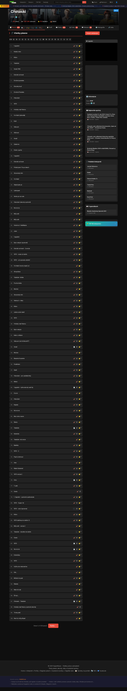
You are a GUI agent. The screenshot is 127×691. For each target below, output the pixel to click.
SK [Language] (111, 2)
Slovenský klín (18, 174)
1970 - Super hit (19, 505)
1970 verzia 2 (18, 476)
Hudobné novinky (57, 674)
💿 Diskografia (100, 27)
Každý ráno (18, 52)
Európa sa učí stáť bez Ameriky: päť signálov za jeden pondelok (29, 685)
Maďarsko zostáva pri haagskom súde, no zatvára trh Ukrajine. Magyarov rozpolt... (34, 687)
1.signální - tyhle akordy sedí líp (24, 389)
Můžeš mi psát (19, 581)
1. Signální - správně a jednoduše (25, 500)
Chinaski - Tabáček (20, 604)
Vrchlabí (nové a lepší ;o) (22, 267)
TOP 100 (38, 2)
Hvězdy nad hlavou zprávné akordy (26, 610)
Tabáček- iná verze (20, 442)
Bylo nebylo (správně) (21, 244)
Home (23, 674)
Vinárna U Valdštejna (21, 226)
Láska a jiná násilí (20, 313)
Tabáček (17, 63)
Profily (36, 674)
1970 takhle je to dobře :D (22, 523)
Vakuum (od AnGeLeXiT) (22, 343)
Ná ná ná (17, 412)
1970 (15, 104)
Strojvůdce (17, 273)
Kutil (15, 121)
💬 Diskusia (87, 27)
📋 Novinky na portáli (82, 674)
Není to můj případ (20, 622)
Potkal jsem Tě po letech (22, 168)
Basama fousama (19, 360)
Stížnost (16, 133)
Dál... (15, 575)
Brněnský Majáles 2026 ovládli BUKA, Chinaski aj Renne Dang (79, 6)
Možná (16, 290)
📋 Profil (49, 27)
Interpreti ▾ (23, 2)
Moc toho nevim (19, 418)
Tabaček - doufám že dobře (23, 535)
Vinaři (16, 139)
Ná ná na (17, 209)
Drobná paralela (19, 81)
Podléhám (17, 366)
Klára (15, 57)
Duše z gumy (18, 151)
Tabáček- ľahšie (19, 279)
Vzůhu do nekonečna (21, 570)
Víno (15, 482)
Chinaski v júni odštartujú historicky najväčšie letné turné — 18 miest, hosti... (34, 6)
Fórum (94, 2)
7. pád (16, 488)
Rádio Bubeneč (19, 471)
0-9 (11, 39)
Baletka (16, 447)
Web (116, 10)
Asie (15, 465)
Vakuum (16, 127)
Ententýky (17, 558)
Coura (16, 395)
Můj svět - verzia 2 (20, 529)
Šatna (16, 424)
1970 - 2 (16, 453)
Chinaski (18, 11)
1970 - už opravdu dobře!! (22, 261)
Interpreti (29, 674)
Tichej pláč (17, 616)
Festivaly (45, 2)
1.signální (17, 46)
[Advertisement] (46, 645)
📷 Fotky (73, 27)
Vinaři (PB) (17, 69)
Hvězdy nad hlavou (20, 110)
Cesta (16, 494)
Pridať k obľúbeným (92, 33)
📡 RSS (93, 674)
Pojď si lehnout (19, 459)
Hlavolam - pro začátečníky (23, 377)
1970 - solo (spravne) (21, 511)
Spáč (15, 372)
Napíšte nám (69, 674)
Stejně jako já (18, 185)
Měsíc (16, 383)
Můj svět (17, 215)
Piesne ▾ (31, 2)
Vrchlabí (16, 180)
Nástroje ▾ (103, 2)
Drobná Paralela (19, 92)
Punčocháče (18, 284)
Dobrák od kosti (19, 75)
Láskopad (17, 191)
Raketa (16, 587)
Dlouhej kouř (18, 87)
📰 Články (61, 27)
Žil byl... (16, 599)
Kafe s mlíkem (18, 337)
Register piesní (45, 674)
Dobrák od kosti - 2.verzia (23, 249)
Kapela (16, 407)
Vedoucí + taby (19, 302)
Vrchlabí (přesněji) (20, 116)
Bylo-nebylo (18, 331)
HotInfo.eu (23, 683)
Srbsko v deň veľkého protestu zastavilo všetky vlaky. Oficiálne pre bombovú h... (71, 685)
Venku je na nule (19, 197)
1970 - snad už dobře (21, 255)
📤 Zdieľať (53, 21)
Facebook (102, 674)
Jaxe (15, 232)
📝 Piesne (26, 27)
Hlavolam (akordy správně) (23, 203)
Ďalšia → (53, 629)
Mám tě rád (18, 593)
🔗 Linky (111, 27)
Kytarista (17, 436)
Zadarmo (17, 145)
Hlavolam (17, 98)
